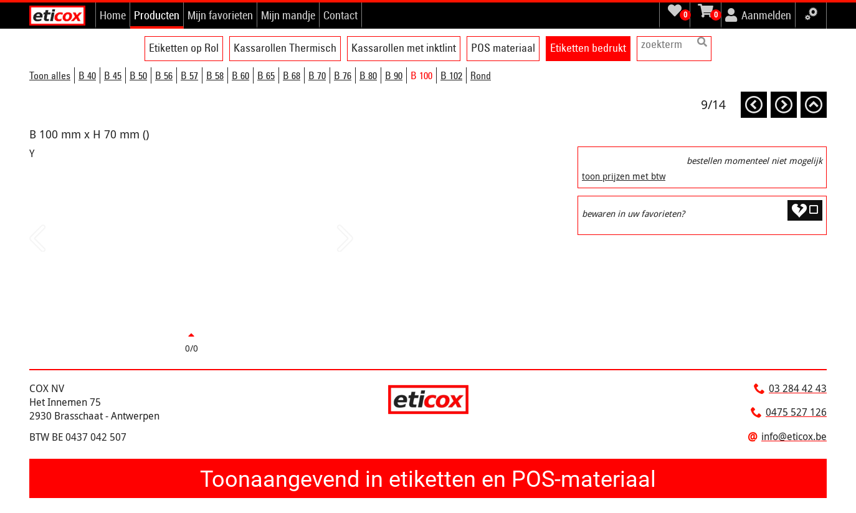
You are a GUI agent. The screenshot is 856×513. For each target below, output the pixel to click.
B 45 (112, 75)
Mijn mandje (288, 14)
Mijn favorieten (220, 14)
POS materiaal (503, 48)
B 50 (138, 75)
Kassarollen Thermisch (285, 48)
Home (113, 14)
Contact (340, 14)
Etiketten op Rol (184, 48)
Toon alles (49, 75)
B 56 (164, 75)
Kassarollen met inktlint (403, 48)
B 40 (87, 75)
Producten (156, 14)
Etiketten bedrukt (588, 48)
